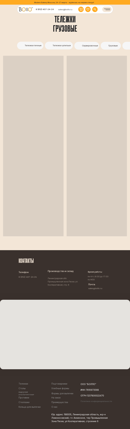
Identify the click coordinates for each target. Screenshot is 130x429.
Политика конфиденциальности (96, 401)
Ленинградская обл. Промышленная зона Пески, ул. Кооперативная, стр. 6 (63, 281)
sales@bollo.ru (65, 9)
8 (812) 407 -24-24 (28, 276)
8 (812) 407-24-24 (45, 9)
